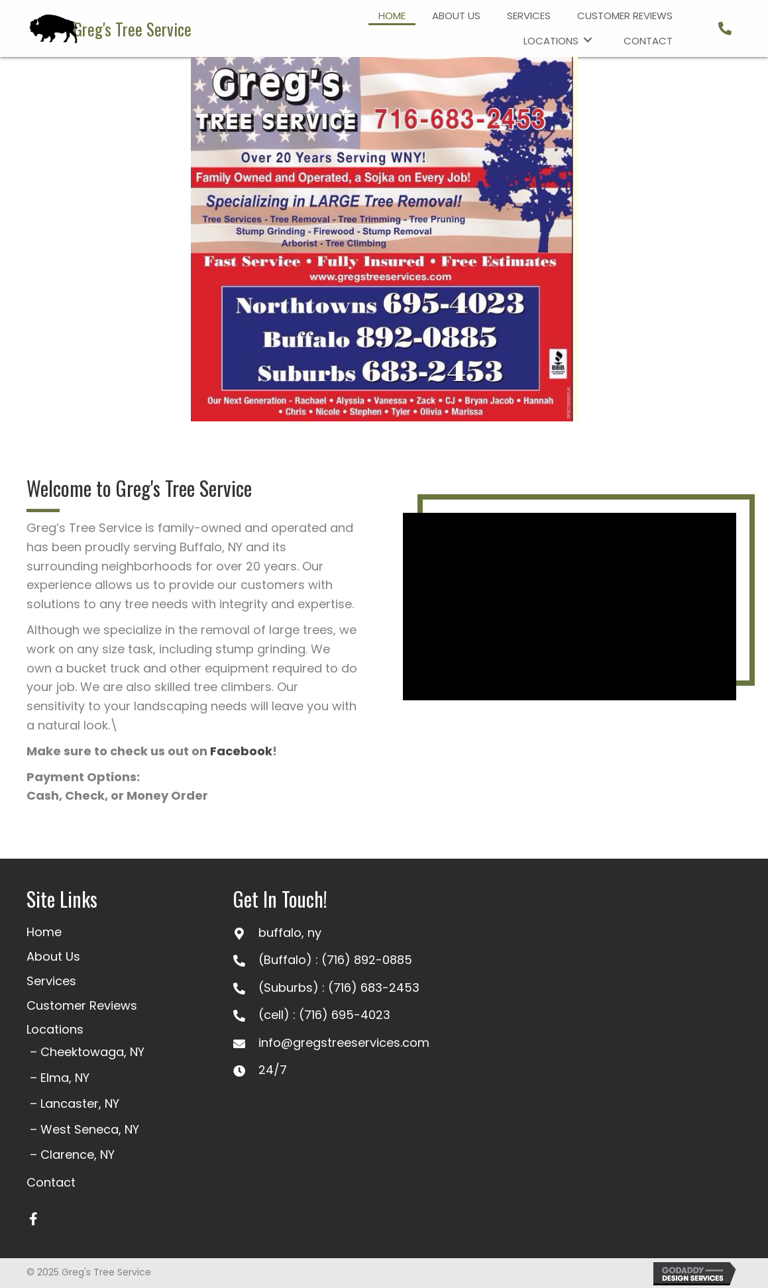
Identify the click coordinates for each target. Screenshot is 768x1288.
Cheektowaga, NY (92, 1052)
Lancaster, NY (79, 1103)
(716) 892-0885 (366, 959)
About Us (53, 956)
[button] (33, 1219)
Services (51, 981)
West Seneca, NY (89, 1129)
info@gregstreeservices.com (343, 1042)
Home (44, 932)
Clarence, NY (77, 1154)
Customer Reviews (82, 1005)
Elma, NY (64, 1077)
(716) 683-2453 (373, 987)
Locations (55, 1029)
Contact (51, 1182)
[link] (391, 14)
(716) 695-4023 (344, 1014)
